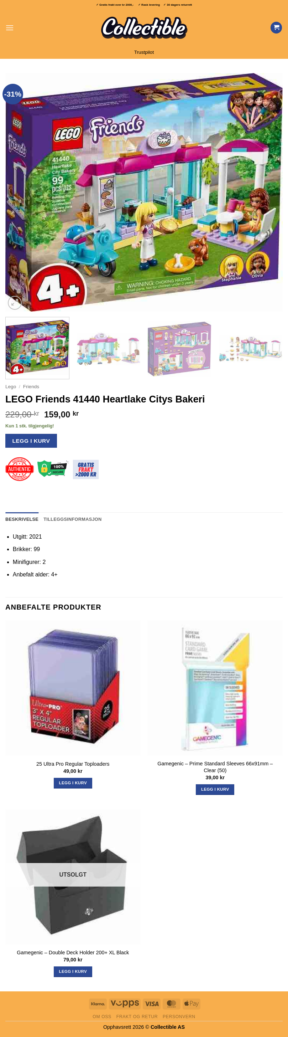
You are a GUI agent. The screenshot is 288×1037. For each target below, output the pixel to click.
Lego (10, 386)
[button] (9, 27)
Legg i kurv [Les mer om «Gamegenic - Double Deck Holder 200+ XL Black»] (73, 971)
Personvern (179, 1016)
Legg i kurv (31, 441)
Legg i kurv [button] (73, 783)
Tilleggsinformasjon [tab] (72, 519)
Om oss (102, 1016)
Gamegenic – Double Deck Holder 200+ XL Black (73, 952)
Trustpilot (144, 52)
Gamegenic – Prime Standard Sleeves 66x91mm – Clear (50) (215, 767)
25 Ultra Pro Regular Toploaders (72, 764)
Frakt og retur (137, 1016)
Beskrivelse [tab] (21, 519)
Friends (31, 386)
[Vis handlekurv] (276, 28)
